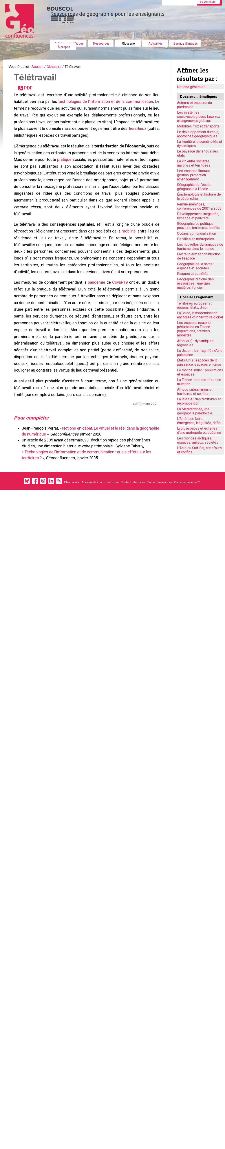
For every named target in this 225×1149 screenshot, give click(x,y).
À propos (64, 47)
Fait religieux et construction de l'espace (199, 256)
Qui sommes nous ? (187, 522)
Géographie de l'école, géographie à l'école (194, 187)
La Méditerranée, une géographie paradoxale (194, 411)
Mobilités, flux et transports (198, 126)
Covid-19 (120, 306)
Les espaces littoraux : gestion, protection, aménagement (194, 175)
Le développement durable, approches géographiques (198, 134)
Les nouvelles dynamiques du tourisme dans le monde (200, 246)
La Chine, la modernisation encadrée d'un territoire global (200, 315)
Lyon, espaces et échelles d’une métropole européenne (199, 430)
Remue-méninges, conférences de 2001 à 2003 (199, 206)
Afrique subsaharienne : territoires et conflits (195, 391)
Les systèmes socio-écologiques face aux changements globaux (198, 116)
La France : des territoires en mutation (199, 382)
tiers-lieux (150, 136)
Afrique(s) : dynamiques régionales (195, 343)
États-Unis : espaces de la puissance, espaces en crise (199, 362)
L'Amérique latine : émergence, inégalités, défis (199, 421)
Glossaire (128, 43)
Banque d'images (186, 43)
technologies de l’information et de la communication (105, 106)
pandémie (96, 306)
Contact (126, 522)
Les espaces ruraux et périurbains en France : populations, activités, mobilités (194, 329)
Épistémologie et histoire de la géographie (199, 196)
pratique (80, 170)
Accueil (42, 67)
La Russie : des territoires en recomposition (199, 401)
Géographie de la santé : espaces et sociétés (195, 266)
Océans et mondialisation (196, 233)
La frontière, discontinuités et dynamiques (199, 144)
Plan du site (71, 522)
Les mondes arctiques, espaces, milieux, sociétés (197, 440)
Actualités (155, 43)
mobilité (128, 249)
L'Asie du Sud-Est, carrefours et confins (199, 450)
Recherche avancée (159, 522)
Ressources (101, 43)
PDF (30, 91)
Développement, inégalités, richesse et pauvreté (198, 216)
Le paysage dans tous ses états (197, 153)
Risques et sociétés (192, 274)
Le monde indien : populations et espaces (200, 372)
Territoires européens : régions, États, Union (194, 305)
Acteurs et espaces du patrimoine (194, 105)
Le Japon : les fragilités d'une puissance (199, 353)
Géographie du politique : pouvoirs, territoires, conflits (198, 225)
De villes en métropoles (195, 239)
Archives (139, 522)
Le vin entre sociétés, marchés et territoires (193, 163)
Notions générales (191, 87)
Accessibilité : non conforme (100, 522)
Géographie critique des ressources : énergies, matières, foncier (195, 283)
